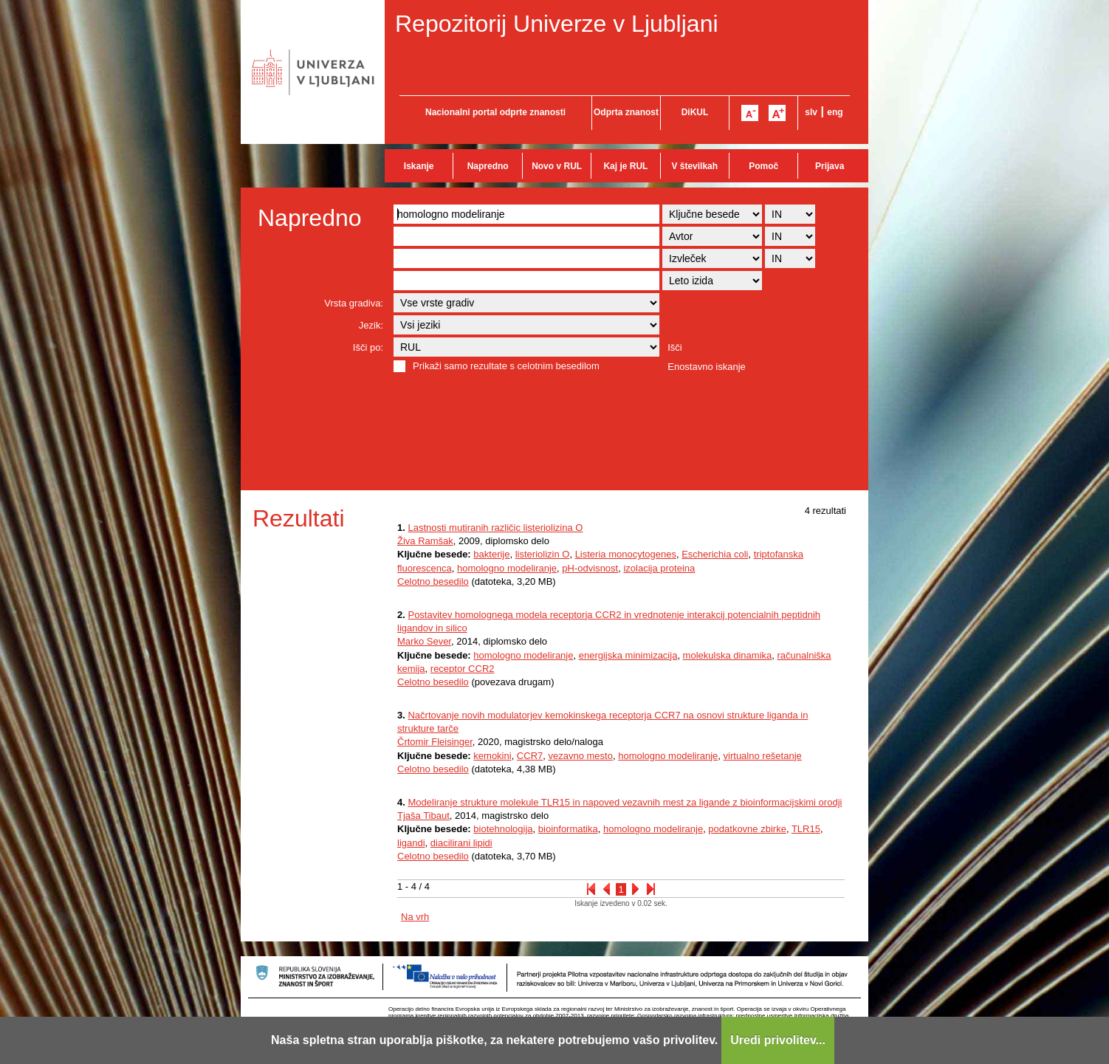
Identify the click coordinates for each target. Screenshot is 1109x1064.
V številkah (694, 166)
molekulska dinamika (727, 655)
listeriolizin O (542, 554)
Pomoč (763, 166)
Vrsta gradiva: (353, 303)
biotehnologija (502, 828)
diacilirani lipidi (461, 842)
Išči (674, 347)
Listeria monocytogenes (625, 554)
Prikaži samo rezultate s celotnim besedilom (506, 365)
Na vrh (415, 916)
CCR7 (530, 755)
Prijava (829, 166)
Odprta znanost (626, 112)
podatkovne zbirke (747, 828)
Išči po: (368, 347)
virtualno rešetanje (763, 755)
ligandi (411, 842)
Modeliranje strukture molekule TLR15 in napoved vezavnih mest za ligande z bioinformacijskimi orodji (625, 802)
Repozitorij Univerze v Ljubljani (556, 23)
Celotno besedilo (433, 581)
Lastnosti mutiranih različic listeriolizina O (495, 527)
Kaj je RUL (625, 166)
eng (834, 112)
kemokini (492, 755)
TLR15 (806, 828)
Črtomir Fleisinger (435, 741)
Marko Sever (424, 641)
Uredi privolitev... (777, 1040)
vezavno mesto (581, 755)
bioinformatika (568, 828)
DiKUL (695, 112)
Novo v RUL (557, 166)
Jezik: (371, 325)
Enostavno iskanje (706, 366)
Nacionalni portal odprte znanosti (495, 112)
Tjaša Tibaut (423, 815)
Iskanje (419, 166)
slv (811, 112)
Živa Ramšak (425, 540)
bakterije (491, 554)
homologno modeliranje (507, 568)
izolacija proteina (659, 568)
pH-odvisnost (590, 568)
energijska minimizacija (628, 655)
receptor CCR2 (462, 668)
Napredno (488, 166)
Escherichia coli (714, 554)
